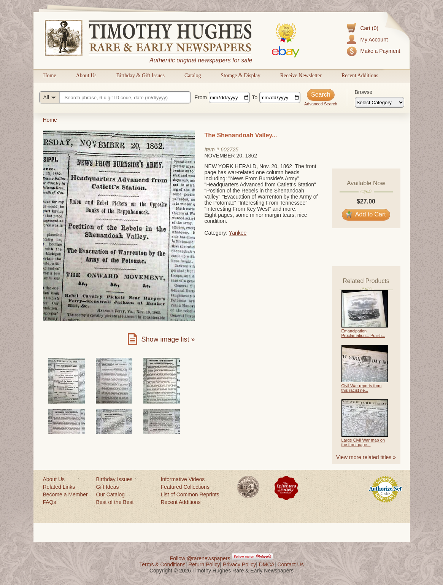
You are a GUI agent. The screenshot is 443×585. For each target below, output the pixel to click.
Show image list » (168, 339)
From (201, 97)
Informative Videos (183, 479)
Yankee (237, 233)
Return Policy (204, 564)
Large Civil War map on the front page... (363, 442)
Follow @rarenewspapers (200, 558)
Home (49, 75)
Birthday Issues (114, 479)
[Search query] (115, 97)
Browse (364, 92)
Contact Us (290, 564)
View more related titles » (366, 457)
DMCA (267, 564)
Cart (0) (369, 28)
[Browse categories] (379, 102)
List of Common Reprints (190, 494)
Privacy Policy (239, 564)
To (254, 97)
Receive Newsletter (301, 75)
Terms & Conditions (162, 564)
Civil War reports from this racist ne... (361, 388)
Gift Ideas (107, 487)
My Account (373, 40)
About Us (86, 75)
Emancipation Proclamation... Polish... (363, 333)
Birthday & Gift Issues (140, 75)
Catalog (192, 75)
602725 (229, 149)
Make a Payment (380, 51)
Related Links (59, 487)
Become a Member (65, 494)
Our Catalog (110, 494)
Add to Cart (366, 214)
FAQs (49, 502)
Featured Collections (185, 487)
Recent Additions (359, 75)
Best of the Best (115, 502)
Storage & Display (240, 75)
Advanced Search (320, 104)
